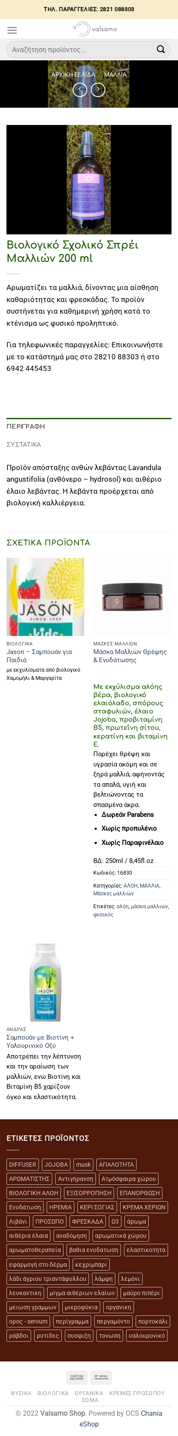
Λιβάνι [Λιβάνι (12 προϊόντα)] (18, 1221)
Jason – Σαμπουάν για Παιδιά (39, 656)
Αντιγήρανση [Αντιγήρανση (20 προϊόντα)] (75, 1178)
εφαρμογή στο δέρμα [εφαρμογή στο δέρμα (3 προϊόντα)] (38, 1264)
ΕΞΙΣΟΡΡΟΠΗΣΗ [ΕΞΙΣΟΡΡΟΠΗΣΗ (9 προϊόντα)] (89, 1193)
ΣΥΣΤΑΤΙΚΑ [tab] (23, 445)
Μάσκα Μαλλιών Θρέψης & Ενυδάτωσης (130, 656)
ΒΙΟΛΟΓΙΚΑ (53, 1393)
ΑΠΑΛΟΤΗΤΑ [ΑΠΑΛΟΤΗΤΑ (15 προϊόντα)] (116, 1164)
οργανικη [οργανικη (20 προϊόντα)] (118, 1307)
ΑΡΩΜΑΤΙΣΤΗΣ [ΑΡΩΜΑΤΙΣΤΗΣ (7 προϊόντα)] (29, 1178)
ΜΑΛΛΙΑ (115, 74)
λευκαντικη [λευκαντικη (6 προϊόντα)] (25, 1293)
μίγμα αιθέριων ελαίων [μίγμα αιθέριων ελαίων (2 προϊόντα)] (82, 1293)
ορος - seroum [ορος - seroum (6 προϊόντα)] (28, 1321)
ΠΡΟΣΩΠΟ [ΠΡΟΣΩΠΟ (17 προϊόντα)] (49, 1221)
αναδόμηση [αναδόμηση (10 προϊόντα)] (71, 1235)
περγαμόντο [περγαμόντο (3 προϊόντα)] (113, 1321)
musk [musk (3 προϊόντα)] (83, 1164)
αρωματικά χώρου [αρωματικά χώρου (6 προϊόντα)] (120, 1235)
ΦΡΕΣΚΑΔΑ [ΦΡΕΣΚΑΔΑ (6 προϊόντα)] (87, 1221)
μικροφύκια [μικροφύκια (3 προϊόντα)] (81, 1307)
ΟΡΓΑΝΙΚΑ (89, 1393)
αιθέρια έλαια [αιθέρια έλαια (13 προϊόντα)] (28, 1235)
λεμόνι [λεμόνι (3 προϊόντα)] (130, 1278)
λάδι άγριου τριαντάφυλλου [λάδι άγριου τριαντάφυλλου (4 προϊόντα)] (47, 1278)
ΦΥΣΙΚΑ (21, 1393)
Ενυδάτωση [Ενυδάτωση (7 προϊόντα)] (25, 1207)
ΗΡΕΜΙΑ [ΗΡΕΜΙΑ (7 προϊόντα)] (60, 1207)
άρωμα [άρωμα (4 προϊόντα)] (136, 1221)
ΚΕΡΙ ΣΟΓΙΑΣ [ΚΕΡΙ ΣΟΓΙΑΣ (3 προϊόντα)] (97, 1207)
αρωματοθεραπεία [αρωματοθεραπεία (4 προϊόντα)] (35, 1249)
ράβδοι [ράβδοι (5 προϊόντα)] (19, 1335)
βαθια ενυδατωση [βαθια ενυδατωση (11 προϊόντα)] (93, 1249)
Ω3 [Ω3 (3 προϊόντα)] (115, 1221)
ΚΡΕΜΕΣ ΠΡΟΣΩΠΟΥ (137, 1393)
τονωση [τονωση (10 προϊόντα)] (110, 1335)
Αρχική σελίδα (73, 74)
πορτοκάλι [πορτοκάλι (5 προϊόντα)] (153, 1321)
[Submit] (161, 49)
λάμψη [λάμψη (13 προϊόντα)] (104, 1278)
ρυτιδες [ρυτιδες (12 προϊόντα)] (48, 1335)
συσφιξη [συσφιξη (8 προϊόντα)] (79, 1335)
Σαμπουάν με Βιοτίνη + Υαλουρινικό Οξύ (40, 1042)
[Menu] (12, 30)
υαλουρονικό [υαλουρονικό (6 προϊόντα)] (147, 1335)
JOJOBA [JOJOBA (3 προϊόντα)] (56, 1164)
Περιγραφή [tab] (25, 427)
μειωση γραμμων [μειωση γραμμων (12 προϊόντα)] (33, 1307)
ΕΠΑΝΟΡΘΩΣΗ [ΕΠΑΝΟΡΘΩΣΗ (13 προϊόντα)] (140, 1193)
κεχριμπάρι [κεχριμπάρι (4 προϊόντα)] (91, 1264)
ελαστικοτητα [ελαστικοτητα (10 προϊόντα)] (146, 1249)
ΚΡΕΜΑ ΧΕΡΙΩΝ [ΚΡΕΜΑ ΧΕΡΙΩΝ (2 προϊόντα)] (144, 1207)
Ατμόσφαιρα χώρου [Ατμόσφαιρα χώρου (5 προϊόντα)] (129, 1178)
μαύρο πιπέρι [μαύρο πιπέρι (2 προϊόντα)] (141, 1293)
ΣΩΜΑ (90, 1400)
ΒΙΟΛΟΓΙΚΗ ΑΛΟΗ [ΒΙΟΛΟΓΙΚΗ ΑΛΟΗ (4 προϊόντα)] (33, 1193)
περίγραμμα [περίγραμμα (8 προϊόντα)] (72, 1321)
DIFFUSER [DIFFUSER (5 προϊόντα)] (22, 1164)
